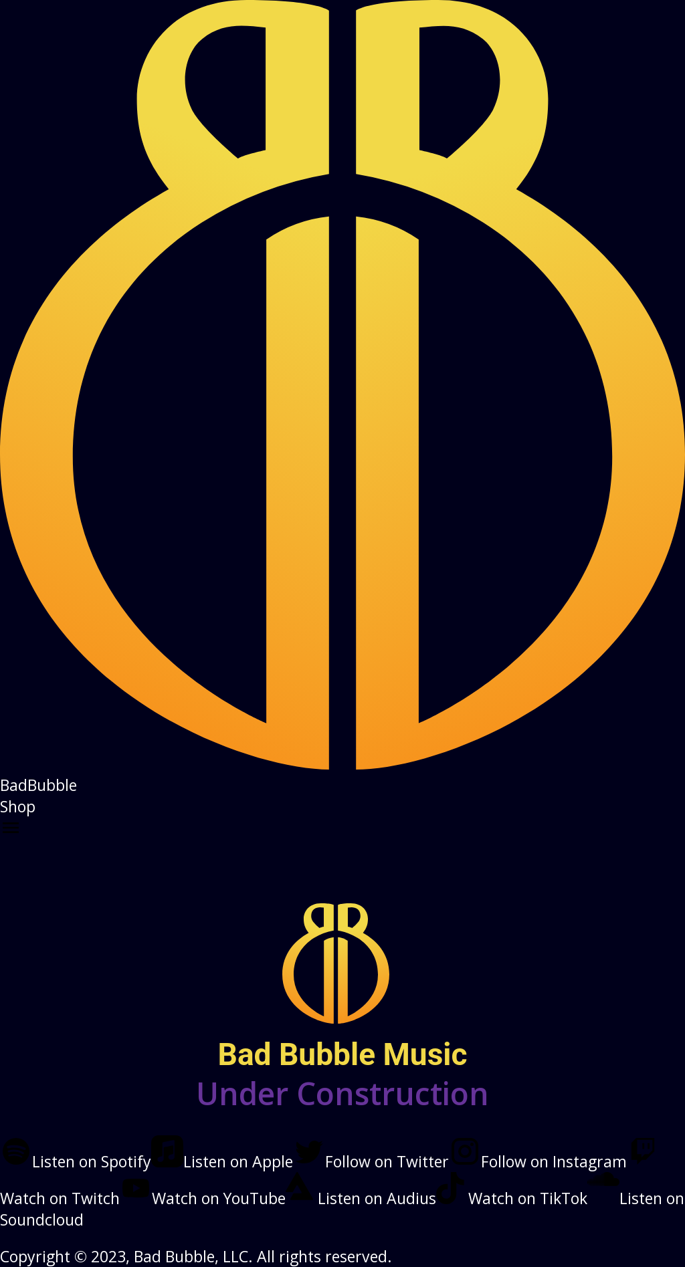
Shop (17, 806)
